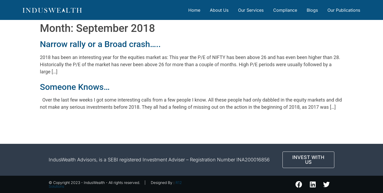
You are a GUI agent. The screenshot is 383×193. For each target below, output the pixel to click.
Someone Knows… (75, 87)
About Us (219, 10)
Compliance (285, 10)
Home (194, 10)
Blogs (312, 10)
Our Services (251, 10)
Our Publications (343, 10)
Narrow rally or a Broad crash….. (100, 44)
